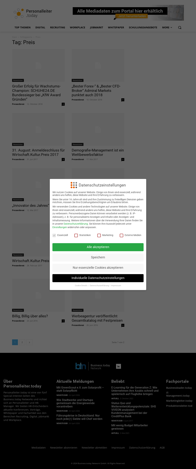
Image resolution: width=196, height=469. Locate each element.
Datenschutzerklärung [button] (99, 285)
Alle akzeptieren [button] (98, 247)
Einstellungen (59, 227)
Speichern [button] (98, 257)
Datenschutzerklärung (76, 223)
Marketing (105, 235)
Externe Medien (130, 235)
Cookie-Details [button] (81, 285)
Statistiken (82, 235)
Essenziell (60, 235)
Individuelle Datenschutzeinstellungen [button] (98, 278)
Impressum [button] (116, 285)
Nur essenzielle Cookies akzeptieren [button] (98, 267)
